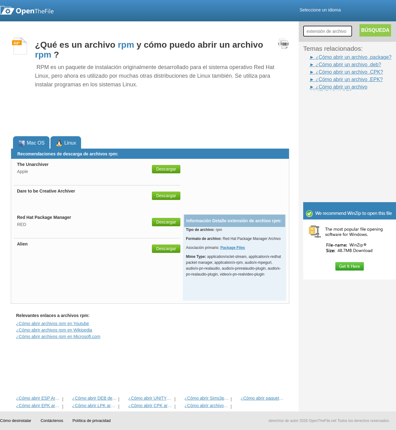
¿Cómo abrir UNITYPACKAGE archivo (150, 398)
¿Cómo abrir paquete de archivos (263, 398)
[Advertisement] (340, 105)
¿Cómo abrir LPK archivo (94, 405)
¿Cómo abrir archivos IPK (206, 405)
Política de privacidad (91, 420)
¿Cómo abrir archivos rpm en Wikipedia (54, 330)
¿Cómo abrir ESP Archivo (38, 398)
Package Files (232, 247)
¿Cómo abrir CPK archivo (150, 405)
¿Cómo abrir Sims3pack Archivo (206, 398)
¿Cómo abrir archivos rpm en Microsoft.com (58, 336)
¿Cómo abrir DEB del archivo (94, 398)
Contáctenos (52, 420)
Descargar (166, 169)
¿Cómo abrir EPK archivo (38, 405)
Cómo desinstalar (15, 420)
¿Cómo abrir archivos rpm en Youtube (52, 323)
